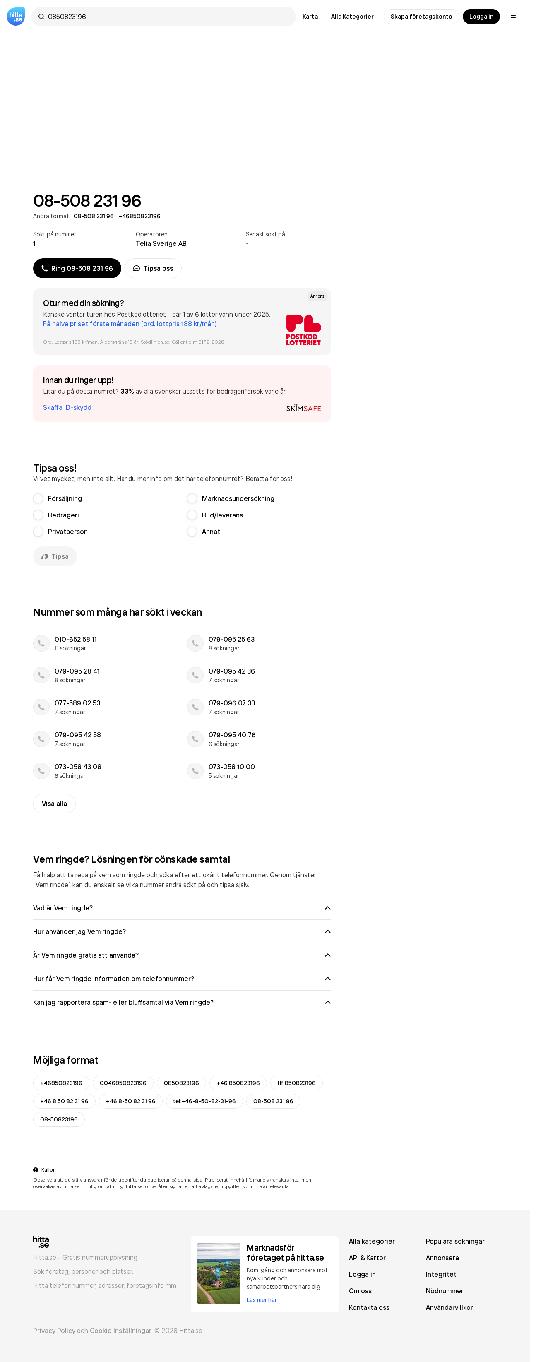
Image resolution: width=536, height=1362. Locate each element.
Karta (310, 16)
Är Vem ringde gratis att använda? (182, 955)
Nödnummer (445, 1291)
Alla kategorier (372, 1241)
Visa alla (54, 803)
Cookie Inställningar (120, 1330)
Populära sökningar (455, 1241)
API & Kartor (367, 1258)
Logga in (481, 16)
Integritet (441, 1274)
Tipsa (55, 556)
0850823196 (181, 1083)
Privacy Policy (54, 1330)
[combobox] (168, 16)
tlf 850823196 (296, 1083)
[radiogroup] (182, 515)
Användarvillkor (449, 1307)
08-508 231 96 (273, 1101)
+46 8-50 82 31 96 (131, 1101)
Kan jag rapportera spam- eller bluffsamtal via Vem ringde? (182, 1002)
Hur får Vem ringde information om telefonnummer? (182, 979)
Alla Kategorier (352, 16)
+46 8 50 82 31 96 (64, 1101)
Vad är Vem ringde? (182, 908)
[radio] (38, 498)
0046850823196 (123, 1083)
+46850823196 (61, 1083)
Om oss (360, 1291)
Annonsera (442, 1258)
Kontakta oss (369, 1307)
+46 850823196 (238, 1083)
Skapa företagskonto (421, 16)
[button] (182, 393)
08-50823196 (59, 1119)
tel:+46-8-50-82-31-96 (204, 1101)
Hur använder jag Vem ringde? (182, 931)
